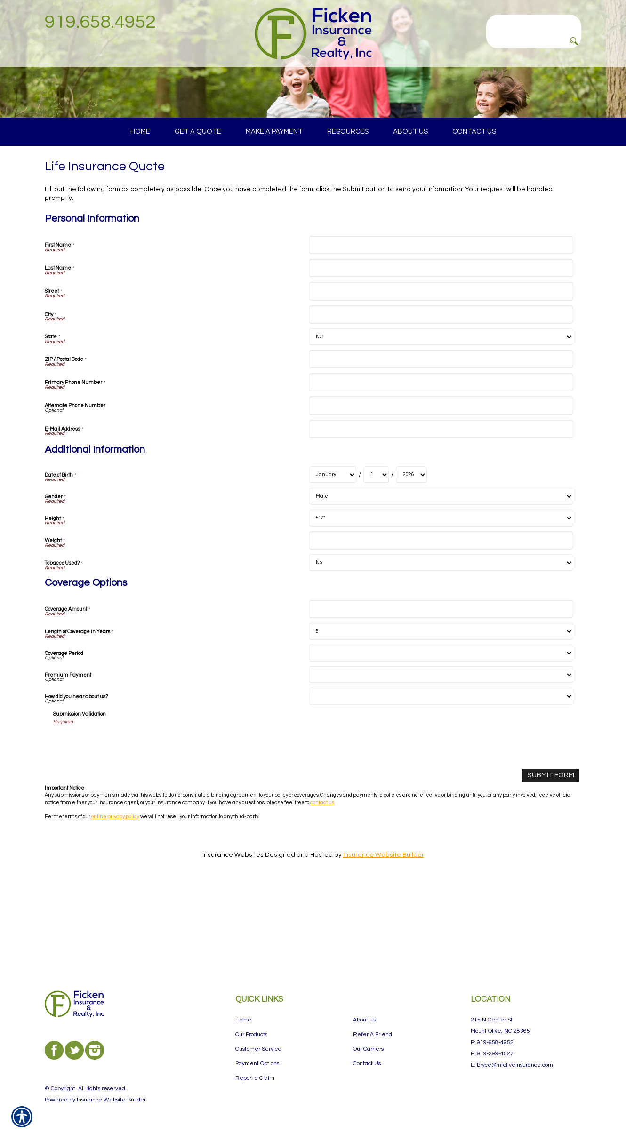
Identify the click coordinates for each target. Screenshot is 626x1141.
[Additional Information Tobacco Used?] (441, 645)
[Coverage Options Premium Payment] (441, 757)
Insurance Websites (233, 936)
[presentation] (124, 826)
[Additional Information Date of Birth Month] (332, 557)
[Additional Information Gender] (441, 579)
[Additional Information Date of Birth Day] (376, 557)
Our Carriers (368, 1049)
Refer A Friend (372, 1034)
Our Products (251, 1034)
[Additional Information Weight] (441, 623)
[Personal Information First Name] (441, 327)
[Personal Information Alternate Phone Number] (441, 488)
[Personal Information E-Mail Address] (441, 511)
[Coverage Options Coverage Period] (441, 735)
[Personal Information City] (441, 397)
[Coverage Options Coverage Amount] (441, 692)
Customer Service (258, 1049)
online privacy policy (115, 898)
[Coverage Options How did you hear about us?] (441, 779)
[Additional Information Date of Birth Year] (411, 557)
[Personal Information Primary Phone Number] (441, 465)
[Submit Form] (553, 857)
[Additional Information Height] (441, 600)
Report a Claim (254, 1078)
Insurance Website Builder (383, 936)
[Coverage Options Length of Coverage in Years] (441, 714)
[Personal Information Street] (441, 374)
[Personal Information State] (441, 419)
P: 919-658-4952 (492, 1042)
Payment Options (257, 1064)
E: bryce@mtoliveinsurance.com (512, 1065)
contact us (322, 883)
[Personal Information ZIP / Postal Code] (441, 441)
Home (243, 1020)
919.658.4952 (100, 22)
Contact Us (367, 1064)
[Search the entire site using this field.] (534, 22)
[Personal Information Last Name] (441, 351)
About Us (364, 1020)
